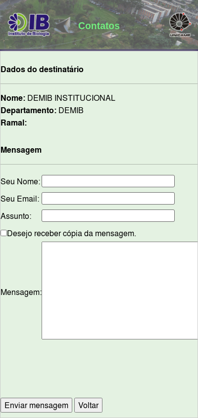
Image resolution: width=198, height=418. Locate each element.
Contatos (99, 25)
